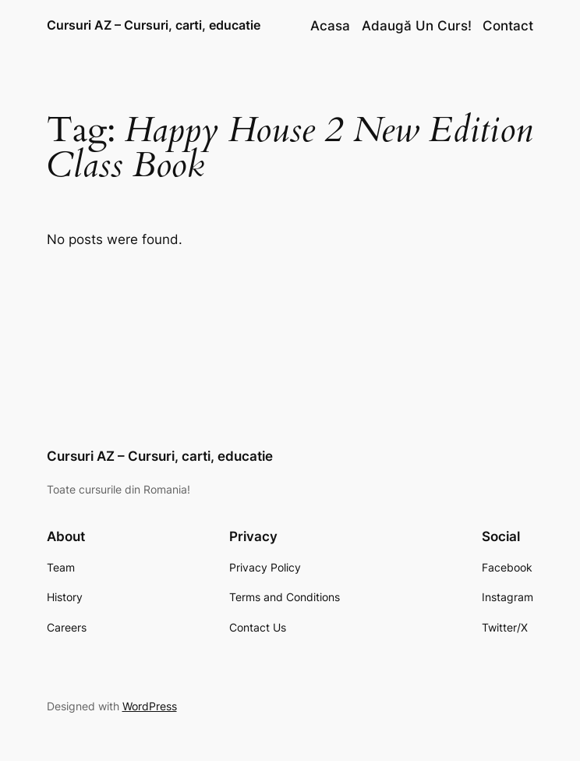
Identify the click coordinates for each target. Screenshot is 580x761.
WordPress (149, 706)
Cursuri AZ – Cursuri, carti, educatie (153, 25)
